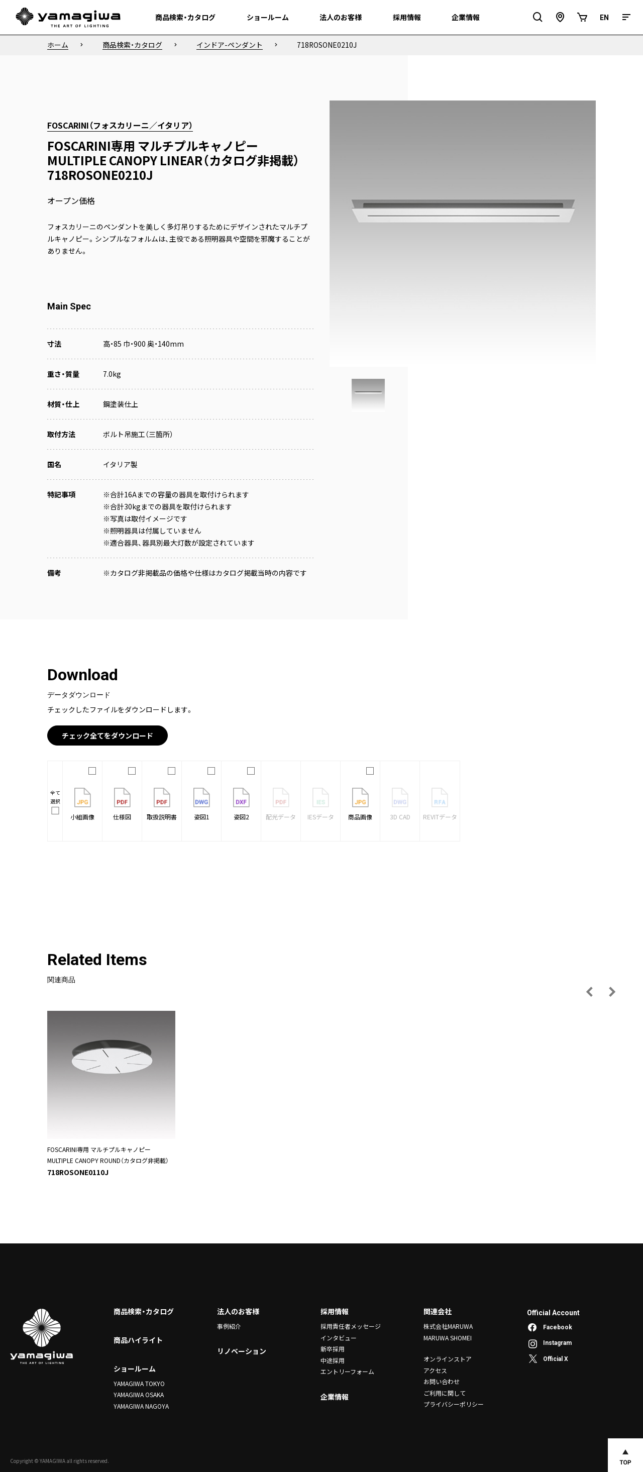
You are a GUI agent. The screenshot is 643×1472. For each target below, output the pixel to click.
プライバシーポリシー (453, 1404)
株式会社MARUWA (448, 1326)
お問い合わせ (441, 1381)
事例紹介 (229, 1326)
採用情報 (334, 1311)
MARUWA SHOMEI (447, 1337)
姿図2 (241, 804)
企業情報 (334, 1396)
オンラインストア (447, 1358)
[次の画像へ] (612, 992)
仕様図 (122, 804)
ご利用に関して (444, 1392)
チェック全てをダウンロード (107, 735)
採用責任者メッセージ (350, 1326)
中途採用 (332, 1359)
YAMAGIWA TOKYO (139, 1383)
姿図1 (201, 804)
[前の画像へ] (590, 992)
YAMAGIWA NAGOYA (141, 1406)
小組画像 (82, 804)
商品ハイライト (138, 1340)
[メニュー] (626, 17)
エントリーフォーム (347, 1371)
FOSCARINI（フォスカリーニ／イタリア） (120, 125)
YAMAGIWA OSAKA (139, 1394)
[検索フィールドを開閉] (538, 17)
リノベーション (241, 1351)
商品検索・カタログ (144, 1311)
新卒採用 (332, 1348)
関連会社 (437, 1311)
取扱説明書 (162, 804)
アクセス (435, 1369)
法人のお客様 (238, 1311)
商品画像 (360, 804)
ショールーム (135, 1368)
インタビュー (338, 1337)
